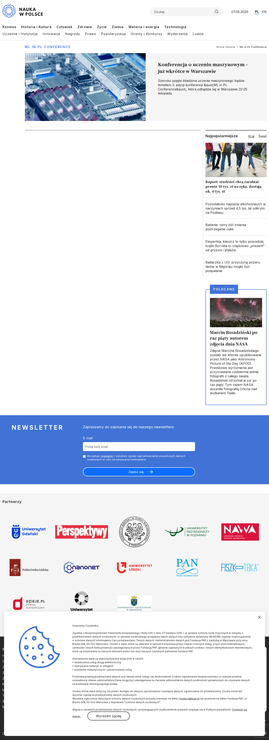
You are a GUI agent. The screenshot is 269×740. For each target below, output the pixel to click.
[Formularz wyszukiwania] (186, 11)
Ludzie (198, 34)
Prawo (90, 34)
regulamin (107, 456)
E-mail (88, 438)
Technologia (175, 27)
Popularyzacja (113, 34)
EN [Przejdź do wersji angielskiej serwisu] (264, 12)
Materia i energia (144, 27)
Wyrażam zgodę (108, 716)
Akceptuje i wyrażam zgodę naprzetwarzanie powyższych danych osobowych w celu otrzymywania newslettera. (136, 457)
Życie (102, 27)
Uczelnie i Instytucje (20, 34)
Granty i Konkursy (146, 34)
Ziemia (118, 27)
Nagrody (72, 34)
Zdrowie (84, 27)
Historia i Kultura (36, 27)
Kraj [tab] (251, 136)
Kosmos (9, 27)
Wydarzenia (177, 34)
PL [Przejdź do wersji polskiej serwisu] (257, 12)
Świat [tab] (262, 136)
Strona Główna (225, 46)
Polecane (224, 289)
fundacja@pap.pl (189, 698)
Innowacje (51, 34)
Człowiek (64, 27)
